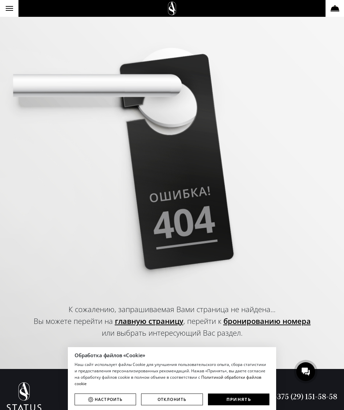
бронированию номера (267, 321)
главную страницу (149, 321)
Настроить (109, 399)
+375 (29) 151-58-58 (305, 396)
